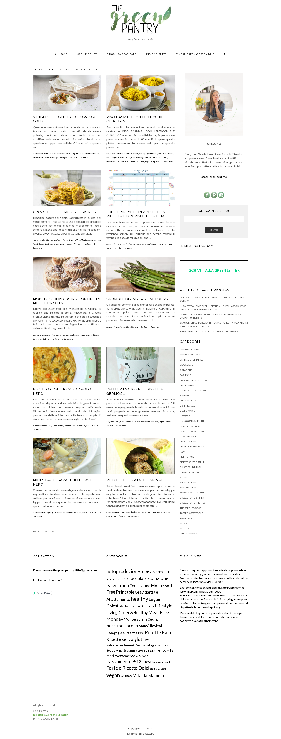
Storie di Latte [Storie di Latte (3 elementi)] (135, 650)
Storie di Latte (188, 487)
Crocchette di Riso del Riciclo (64, 212)
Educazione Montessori (51, 335)
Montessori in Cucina (70, 335)
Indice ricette (156, 54)
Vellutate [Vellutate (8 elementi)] (126, 676)
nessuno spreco (112, 157)
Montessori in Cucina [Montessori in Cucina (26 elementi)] (141, 619)
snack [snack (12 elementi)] (164, 645)
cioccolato (187, 364)
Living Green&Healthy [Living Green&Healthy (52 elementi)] (127, 612)
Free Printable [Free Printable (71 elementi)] (120, 592)
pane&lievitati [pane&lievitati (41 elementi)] (151, 625)
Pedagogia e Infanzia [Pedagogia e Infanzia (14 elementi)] (121, 633)
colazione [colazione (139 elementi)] (158, 578)
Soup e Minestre (112, 422)
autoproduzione (190, 349)
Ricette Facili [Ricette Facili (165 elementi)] (159, 632)
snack (183, 477)
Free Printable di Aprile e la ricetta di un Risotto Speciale (137, 214)
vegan (64, 157)
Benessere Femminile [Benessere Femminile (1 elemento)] (116, 579)
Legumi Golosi (78, 153)
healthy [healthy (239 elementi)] (139, 599)
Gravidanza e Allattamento (53, 153)
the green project (190, 508)
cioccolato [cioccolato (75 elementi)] (137, 578)
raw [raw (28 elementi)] (141, 633)
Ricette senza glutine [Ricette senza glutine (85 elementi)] (127, 639)
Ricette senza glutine (53, 157)
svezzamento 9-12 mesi (134, 161)
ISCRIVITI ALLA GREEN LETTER (214, 270)
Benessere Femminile (191, 359)
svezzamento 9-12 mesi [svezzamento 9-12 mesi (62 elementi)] (128, 661)
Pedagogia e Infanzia (192, 446)
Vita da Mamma (188, 533)
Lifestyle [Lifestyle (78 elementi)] (163, 605)
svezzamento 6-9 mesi (115, 161)
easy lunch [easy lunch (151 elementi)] (117, 585)
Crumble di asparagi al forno (137, 299)
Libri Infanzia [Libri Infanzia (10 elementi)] (127, 606)
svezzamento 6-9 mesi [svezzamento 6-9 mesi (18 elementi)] (132, 656)
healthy (69, 153)
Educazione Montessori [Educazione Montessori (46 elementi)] (151, 585)
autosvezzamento (40, 425)
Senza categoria (189, 472)
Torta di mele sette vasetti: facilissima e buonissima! (209, 331)
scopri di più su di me (214, 176)
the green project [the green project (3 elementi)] (161, 662)
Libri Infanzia (187, 405)
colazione (37, 335)
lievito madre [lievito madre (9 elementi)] (145, 606)
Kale (150, 728)
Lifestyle (131, 244)
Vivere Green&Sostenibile (195, 54)
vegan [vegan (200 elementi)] (113, 675)
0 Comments (168, 161)
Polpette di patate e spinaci (135, 480)
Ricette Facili (38, 157)
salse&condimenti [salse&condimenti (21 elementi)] (120, 645)
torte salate (187, 518)
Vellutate (168, 422)
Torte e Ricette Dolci (41, 339)
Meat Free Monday (92, 153)
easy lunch (37, 153)
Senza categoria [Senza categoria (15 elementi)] (148, 645)
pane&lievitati (188, 441)
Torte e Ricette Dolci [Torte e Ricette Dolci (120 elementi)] (127, 668)
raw (182, 451)
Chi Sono (61, 54)
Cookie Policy (87, 54)
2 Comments (85, 157)
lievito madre (187, 410)
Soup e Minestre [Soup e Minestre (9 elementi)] (117, 650)
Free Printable (121, 244)
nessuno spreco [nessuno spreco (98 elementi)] (122, 625)
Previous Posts (48, 531)
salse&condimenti (190, 467)
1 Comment (155, 327)
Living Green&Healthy (192, 421)
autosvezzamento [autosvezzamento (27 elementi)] (155, 571)
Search (214, 230)
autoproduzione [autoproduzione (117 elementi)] (123, 571)
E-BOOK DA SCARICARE (122, 54)
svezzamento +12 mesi (158, 157)
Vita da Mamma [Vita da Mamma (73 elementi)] (148, 675)
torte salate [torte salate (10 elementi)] (158, 668)
